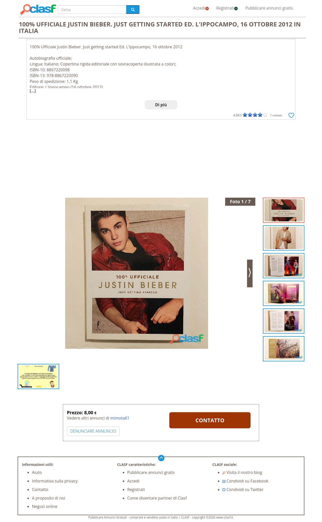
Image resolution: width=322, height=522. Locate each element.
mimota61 (119, 418)
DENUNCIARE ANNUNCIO (93, 431)
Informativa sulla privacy (55, 481)
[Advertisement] (161, 160)
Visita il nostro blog (242, 472)
